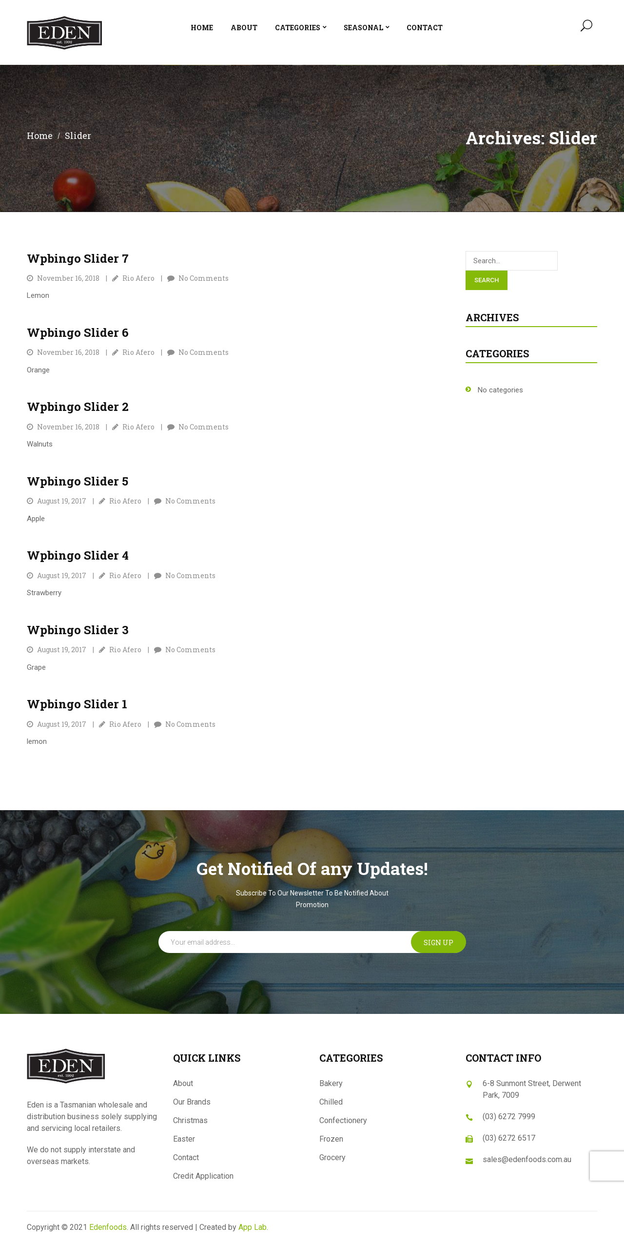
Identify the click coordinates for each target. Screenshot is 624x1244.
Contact (186, 1157)
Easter (184, 1139)
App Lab (252, 1227)
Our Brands (192, 1102)
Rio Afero (138, 278)
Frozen (331, 1139)
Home (40, 135)
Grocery (332, 1157)
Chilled (331, 1102)
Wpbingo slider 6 (78, 332)
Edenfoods (108, 1227)
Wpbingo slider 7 (78, 258)
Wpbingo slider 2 (78, 406)
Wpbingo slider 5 (77, 481)
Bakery (331, 1083)
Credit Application (203, 1176)
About (183, 1083)
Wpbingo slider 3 (78, 630)
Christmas (190, 1120)
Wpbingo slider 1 (77, 704)
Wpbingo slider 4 (78, 555)
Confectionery (343, 1120)
